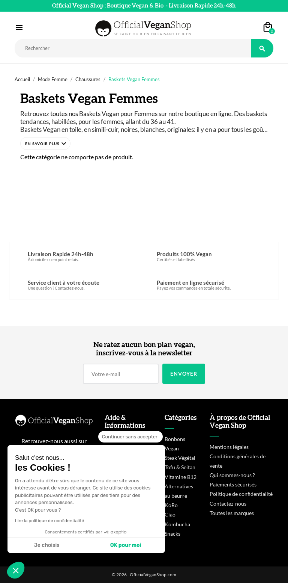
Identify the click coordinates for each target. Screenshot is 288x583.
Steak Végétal (180, 458)
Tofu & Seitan (180, 467)
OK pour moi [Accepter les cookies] (125, 545)
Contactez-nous (228, 503)
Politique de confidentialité (241, 494)
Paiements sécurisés (233, 484)
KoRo (171, 505)
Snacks (172, 533)
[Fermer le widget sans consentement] (130, 437)
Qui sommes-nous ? (232, 475)
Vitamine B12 (180, 477)
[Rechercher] (133, 48)
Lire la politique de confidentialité (49, 520)
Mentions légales (229, 447)
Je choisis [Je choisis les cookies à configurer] (47, 545)
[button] (45, 143)
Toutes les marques (232, 513)
